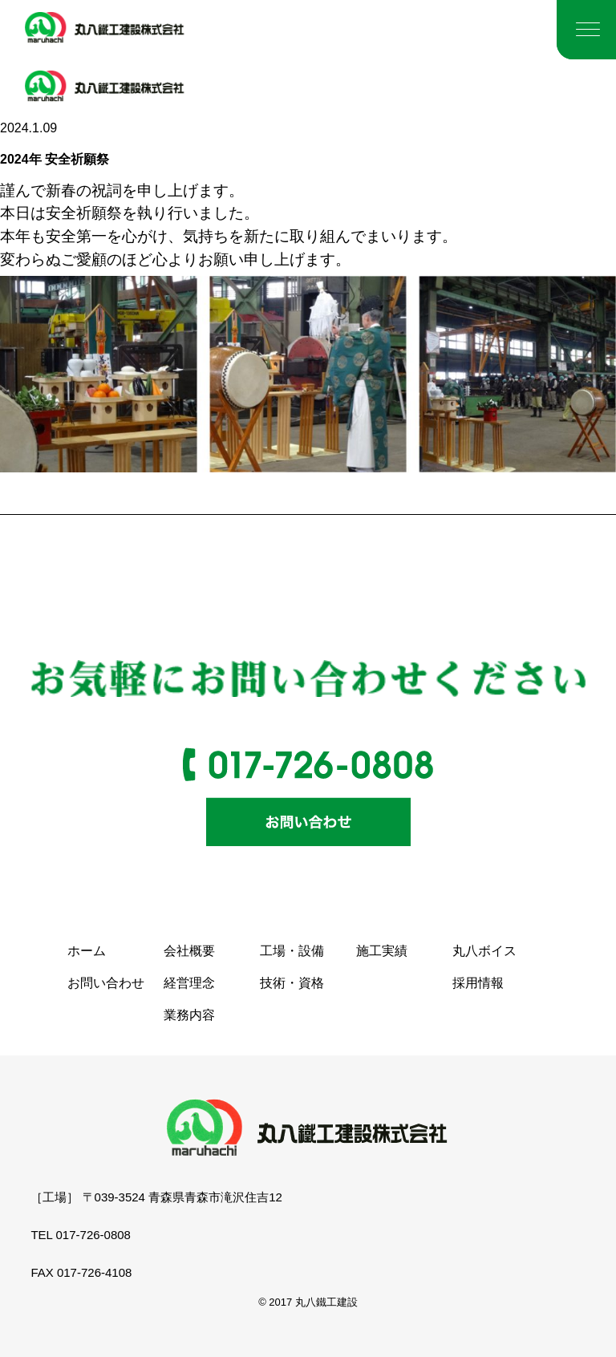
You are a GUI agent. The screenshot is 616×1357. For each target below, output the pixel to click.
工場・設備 (292, 951)
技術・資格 (292, 983)
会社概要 (189, 951)
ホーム (86, 951)
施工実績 (381, 951)
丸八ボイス (484, 951)
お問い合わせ (105, 983)
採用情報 (478, 983)
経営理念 (189, 983)
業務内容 (189, 1015)
